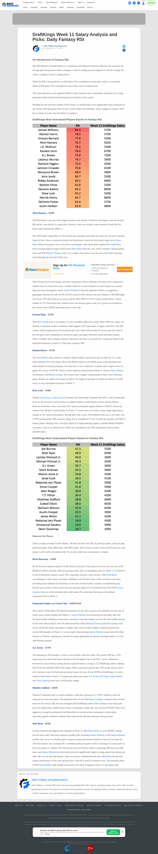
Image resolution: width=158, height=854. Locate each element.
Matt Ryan (37, 723)
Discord (90, 7)
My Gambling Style (113, 805)
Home (25, 7)
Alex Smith (111, 244)
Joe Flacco (46, 397)
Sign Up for (69, 267)
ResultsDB (80, 7)
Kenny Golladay (95, 699)
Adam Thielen (115, 676)
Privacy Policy (55, 805)
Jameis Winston (71, 290)
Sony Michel (42, 357)
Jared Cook (61, 603)
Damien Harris (39, 350)
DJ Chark (104, 676)
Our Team (30, 805)
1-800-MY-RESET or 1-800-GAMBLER (73, 842)
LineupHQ (34, 7)
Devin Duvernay (40, 559)
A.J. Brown (94, 676)
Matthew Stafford (41, 688)
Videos (61, 7)
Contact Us (41, 805)
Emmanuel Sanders (41, 603)
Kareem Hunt (39, 314)
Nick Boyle (112, 575)
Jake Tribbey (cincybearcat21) (55, 46)
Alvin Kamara (39, 213)
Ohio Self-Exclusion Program (79, 844)
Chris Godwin (42, 680)
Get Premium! (125, 270)
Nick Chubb (42, 322)
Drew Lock (37, 390)
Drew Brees (76, 249)
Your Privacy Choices (74, 805)
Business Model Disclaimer (79, 809)
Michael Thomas (53, 253)
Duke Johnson (116, 370)
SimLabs (53, 7)
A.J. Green (37, 648)
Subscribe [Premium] (151, 3)
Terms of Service (94, 805)
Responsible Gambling (133, 805)
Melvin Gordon (55, 374)
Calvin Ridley (45, 765)
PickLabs (43, 7)
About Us (19, 805)
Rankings (70, 7)
